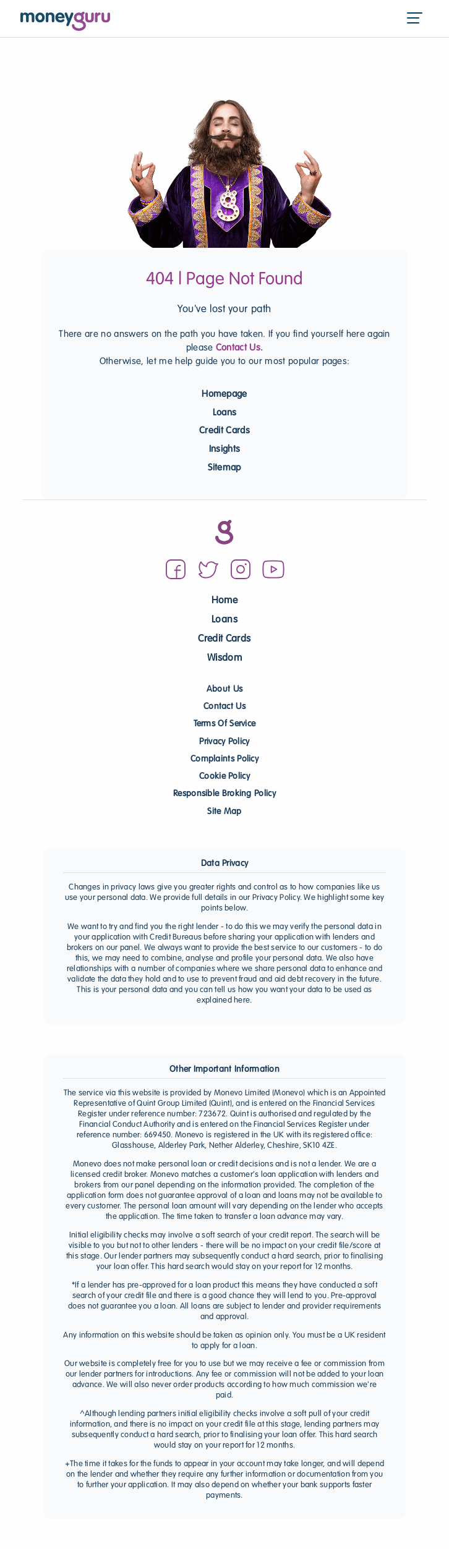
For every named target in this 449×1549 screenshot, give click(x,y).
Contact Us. (239, 348)
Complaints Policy (224, 759)
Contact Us (224, 706)
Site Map (224, 812)
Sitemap (224, 468)
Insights (225, 449)
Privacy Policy (224, 742)
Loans (225, 413)
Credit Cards (224, 431)
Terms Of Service (225, 724)
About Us (224, 689)
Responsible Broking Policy (224, 794)
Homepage (224, 394)
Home (224, 601)
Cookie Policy (224, 776)
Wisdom (224, 658)
